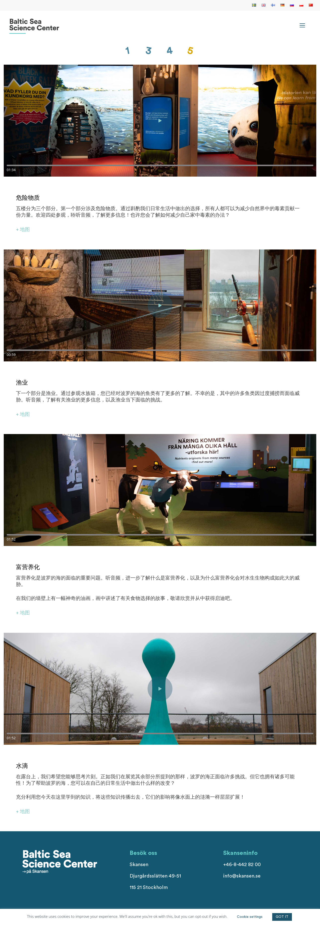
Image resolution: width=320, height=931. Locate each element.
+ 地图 (23, 229)
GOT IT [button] (282, 917)
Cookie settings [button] (250, 917)
